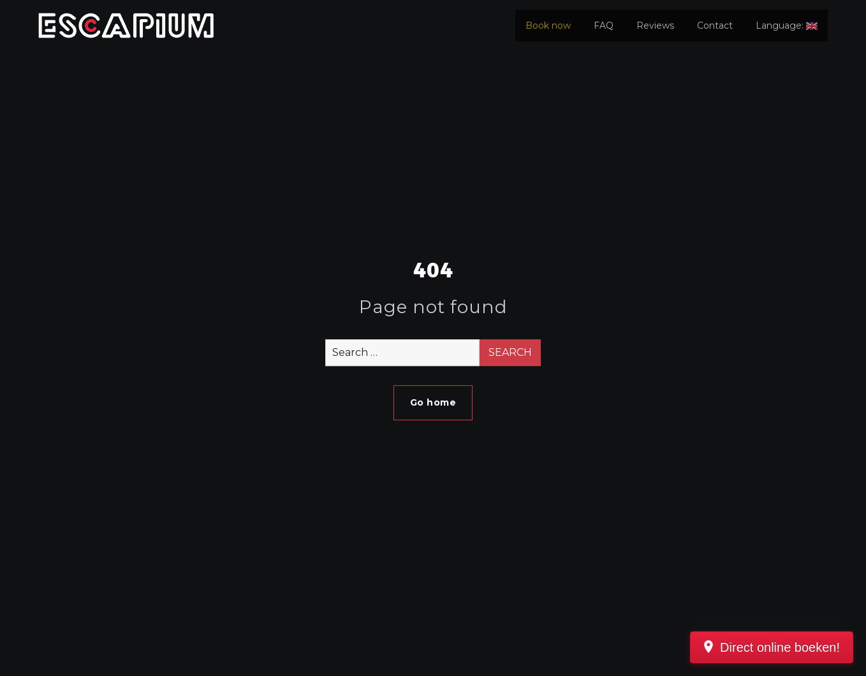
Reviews (655, 25)
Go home (433, 402)
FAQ (603, 25)
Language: (787, 25)
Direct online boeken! (780, 647)
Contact (715, 25)
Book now (548, 25)
